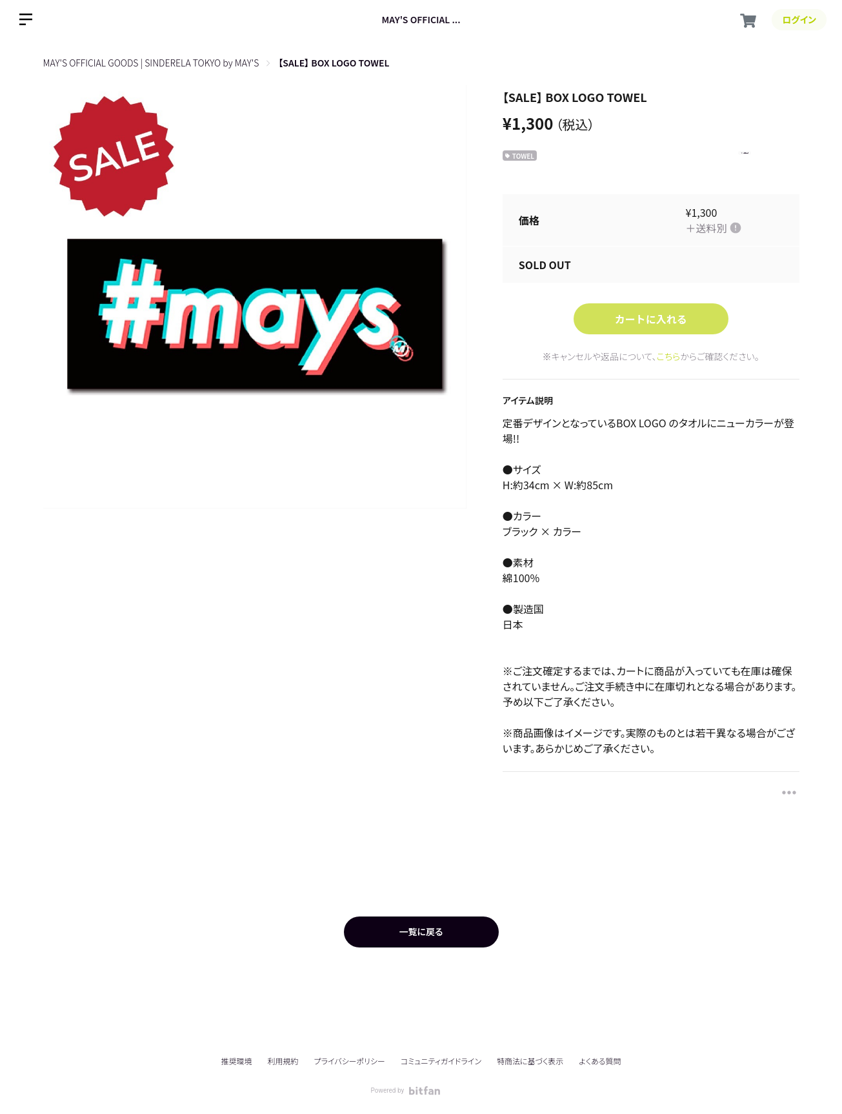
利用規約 (283, 1060)
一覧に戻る (421, 931)
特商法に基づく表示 (530, 1060)
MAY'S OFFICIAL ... (420, 19)
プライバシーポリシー (349, 1060)
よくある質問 (600, 1061)
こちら (669, 356)
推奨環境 (236, 1060)
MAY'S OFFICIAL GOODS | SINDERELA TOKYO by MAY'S (151, 62)
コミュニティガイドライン (441, 1060)
